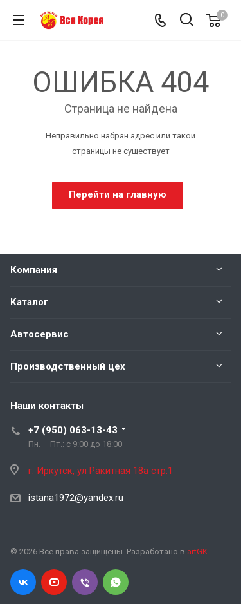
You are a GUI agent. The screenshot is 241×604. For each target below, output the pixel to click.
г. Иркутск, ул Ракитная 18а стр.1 (100, 471)
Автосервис (39, 334)
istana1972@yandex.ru (75, 498)
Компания (33, 270)
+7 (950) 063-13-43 (73, 430)
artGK (197, 551)
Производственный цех (67, 366)
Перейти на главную (117, 194)
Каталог (29, 302)
